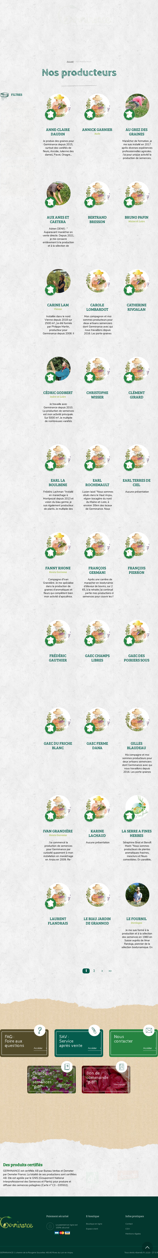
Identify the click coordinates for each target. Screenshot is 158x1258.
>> (113, 971)
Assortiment (94, 44)
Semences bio (21, 44)
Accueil (70, 61)
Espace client (93, 1228)
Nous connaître (45, 44)
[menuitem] (142, 6)
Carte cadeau (70, 44)
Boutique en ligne (132, 44)
